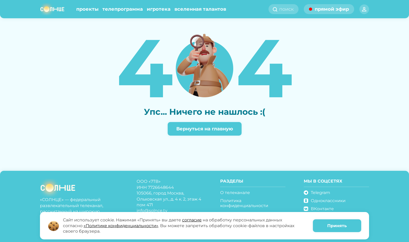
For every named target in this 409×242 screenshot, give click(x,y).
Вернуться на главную (204, 129)
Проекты (87, 9)
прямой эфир (332, 9)
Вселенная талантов (200, 9)
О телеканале (235, 192)
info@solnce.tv (152, 210)
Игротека (159, 9)
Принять (337, 225)
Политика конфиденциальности (244, 203)
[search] (288, 9)
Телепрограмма (122, 9)
